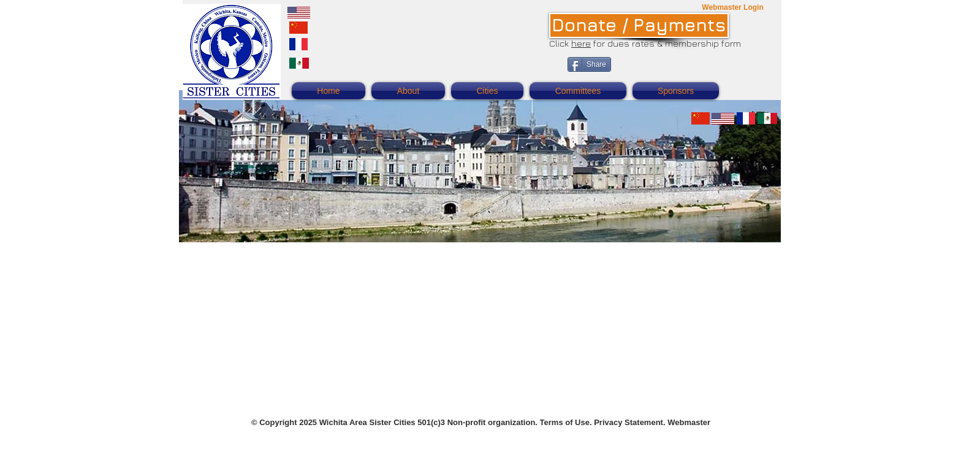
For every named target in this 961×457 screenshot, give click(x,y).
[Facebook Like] (694, 71)
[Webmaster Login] (732, 7)
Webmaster (688, 422)
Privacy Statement (628, 422)
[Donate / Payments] (639, 25)
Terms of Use (565, 422)
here (581, 43)
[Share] (589, 64)
